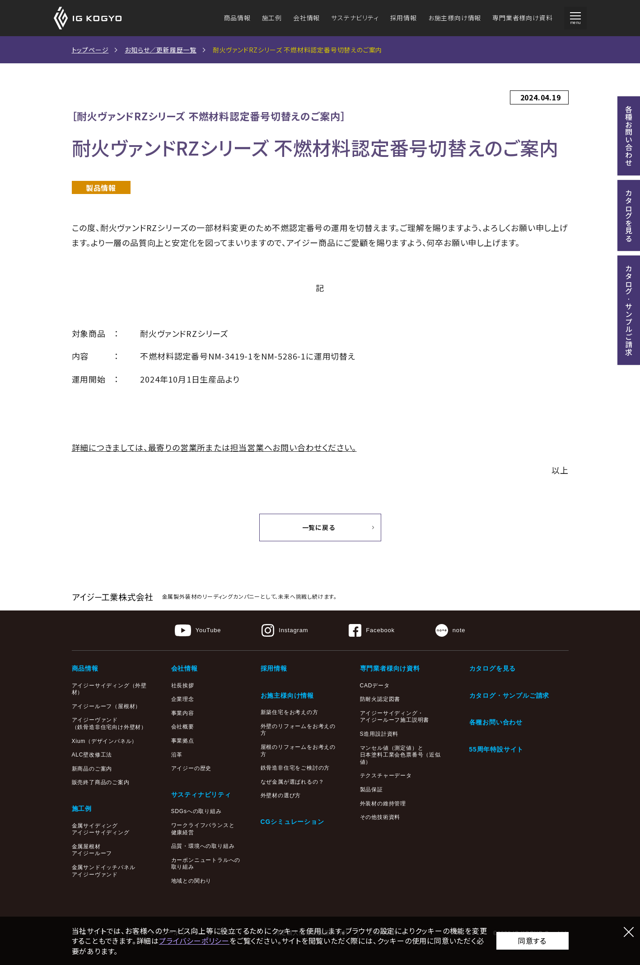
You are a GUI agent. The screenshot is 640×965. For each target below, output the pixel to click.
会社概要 (182, 727)
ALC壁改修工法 (92, 755)
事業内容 (182, 713)
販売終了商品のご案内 (101, 782)
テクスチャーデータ (386, 775)
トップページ (90, 49)
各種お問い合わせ (496, 722)
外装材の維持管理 (383, 803)
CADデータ (375, 685)
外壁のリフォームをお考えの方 (298, 730)
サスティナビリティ (201, 794)
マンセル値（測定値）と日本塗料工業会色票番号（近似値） (400, 755)
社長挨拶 (182, 685)
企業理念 (182, 699)
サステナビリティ (354, 17)
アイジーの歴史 (191, 768)
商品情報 (237, 17)
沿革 (177, 755)
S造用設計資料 (379, 734)
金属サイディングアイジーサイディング (101, 829)
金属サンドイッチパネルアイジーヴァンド (103, 871)
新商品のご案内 (92, 769)
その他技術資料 (380, 817)
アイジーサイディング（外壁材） (109, 689)
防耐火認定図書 (380, 699)
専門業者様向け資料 (522, 17)
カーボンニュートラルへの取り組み (206, 863)
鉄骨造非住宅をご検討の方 (295, 768)
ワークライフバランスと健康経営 (203, 829)
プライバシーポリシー (194, 940)
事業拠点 (182, 741)
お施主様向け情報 (454, 17)
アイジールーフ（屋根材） (106, 706)
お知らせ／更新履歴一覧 (160, 49)
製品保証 (371, 789)
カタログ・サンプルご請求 (509, 695)
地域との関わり (191, 881)
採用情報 (403, 17)
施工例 (272, 17)
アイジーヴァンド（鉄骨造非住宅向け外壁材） (109, 723)
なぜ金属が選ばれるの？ (292, 782)
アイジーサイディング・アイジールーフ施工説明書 (395, 717)
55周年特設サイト (496, 749)
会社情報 (306, 17)
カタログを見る (492, 668)
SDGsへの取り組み (196, 811)
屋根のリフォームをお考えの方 (298, 750)
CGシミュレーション (292, 821)
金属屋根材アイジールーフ (92, 850)
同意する (532, 940)
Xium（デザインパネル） (105, 741)
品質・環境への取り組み (203, 846)
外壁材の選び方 (281, 795)
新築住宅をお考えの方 (289, 712)
